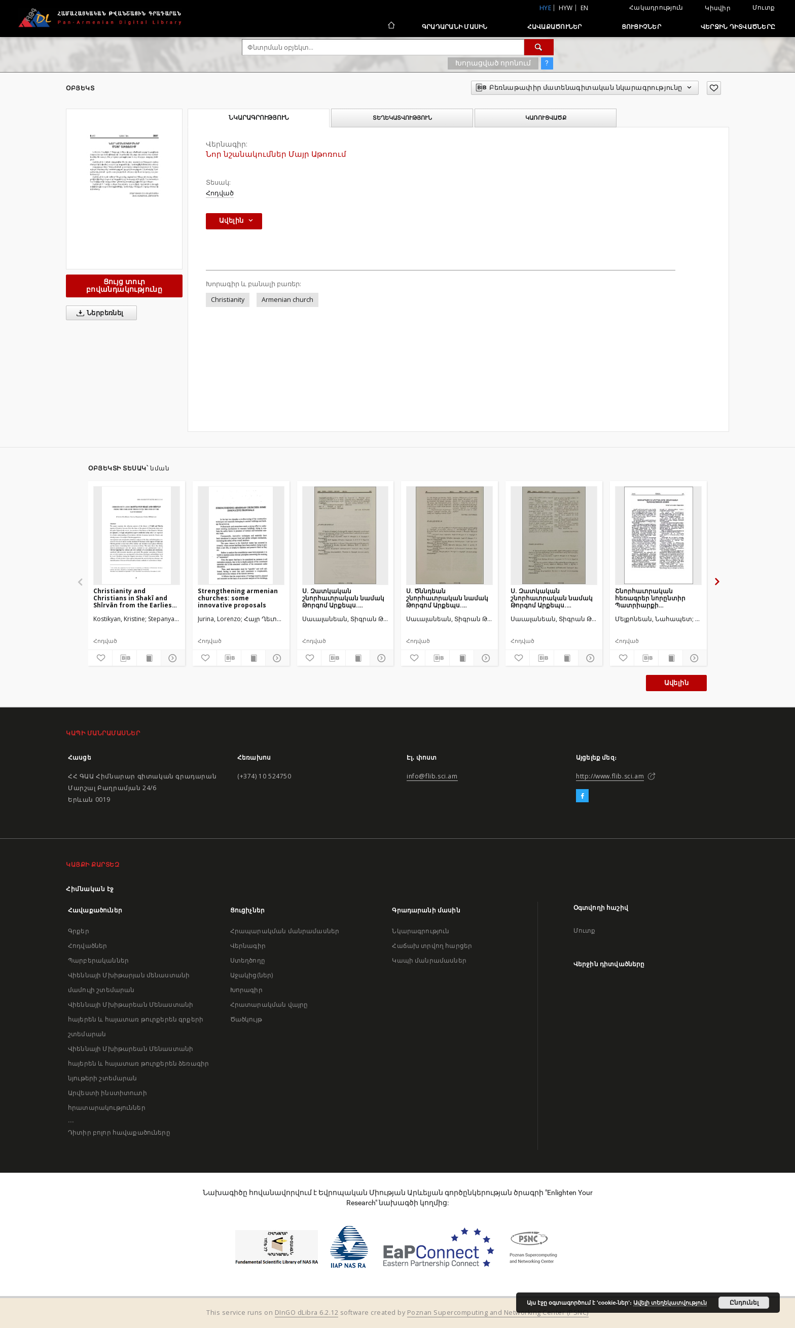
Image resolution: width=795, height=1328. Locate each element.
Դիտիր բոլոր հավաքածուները (119, 1132)
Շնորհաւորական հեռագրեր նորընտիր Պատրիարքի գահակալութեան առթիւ (655, 598)
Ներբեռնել (98, 313)
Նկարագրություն (420, 931)
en (585, 8)
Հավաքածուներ (554, 26)
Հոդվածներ (87, 945)
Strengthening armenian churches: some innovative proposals (238, 598)
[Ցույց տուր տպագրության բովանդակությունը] (149, 658)
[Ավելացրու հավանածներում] (714, 88)
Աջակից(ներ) (251, 975)
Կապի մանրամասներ (429, 960)
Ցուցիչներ (641, 26)
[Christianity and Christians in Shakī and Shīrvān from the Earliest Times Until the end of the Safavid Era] (136, 535)
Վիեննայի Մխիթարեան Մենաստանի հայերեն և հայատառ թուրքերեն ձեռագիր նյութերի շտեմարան (138, 1063)
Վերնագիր (248, 945)
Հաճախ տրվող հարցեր (432, 945)
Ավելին (676, 683)
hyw (566, 8)
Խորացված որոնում (493, 63)
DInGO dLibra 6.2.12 (307, 1312)
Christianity (227, 299)
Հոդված (220, 193)
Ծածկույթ (246, 1019)
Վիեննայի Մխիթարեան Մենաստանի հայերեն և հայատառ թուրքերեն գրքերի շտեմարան (135, 1019)
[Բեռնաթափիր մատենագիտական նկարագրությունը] (124, 658)
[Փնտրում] (539, 47)
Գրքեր (78, 931)
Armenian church (287, 299)
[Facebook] (582, 796)
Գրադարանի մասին (455, 26)
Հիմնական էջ (90, 888)
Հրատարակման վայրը (269, 1004)
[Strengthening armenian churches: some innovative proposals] (241, 535)
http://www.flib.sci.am (610, 776)
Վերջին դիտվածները (738, 26)
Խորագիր (246, 989)
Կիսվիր (718, 8)
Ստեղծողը (247, 960)
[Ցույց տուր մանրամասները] (172, 658)
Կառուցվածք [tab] (545, 117)
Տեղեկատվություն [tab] (402, 117)
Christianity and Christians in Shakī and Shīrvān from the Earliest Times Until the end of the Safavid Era (135, 598)
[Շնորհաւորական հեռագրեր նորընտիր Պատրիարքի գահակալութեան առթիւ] (658, 535)
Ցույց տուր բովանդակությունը (124, 285)
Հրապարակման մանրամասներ (284, 931)
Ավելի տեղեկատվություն (670, 1303)
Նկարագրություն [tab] (259, 117)
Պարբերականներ (98, 960)
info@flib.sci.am (432, 776)
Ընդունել (744, 1302)
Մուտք (763, 7)
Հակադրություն (656, 7)
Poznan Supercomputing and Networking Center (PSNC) (498, 1312)
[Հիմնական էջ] (390, 26)
